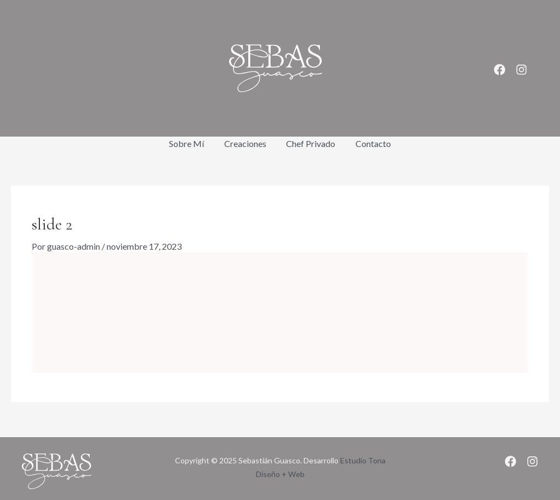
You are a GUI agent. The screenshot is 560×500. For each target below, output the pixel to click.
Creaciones (246, 143)
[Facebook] (499, 69)
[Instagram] (521, 69)
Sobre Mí (190, 143)
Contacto (369, 143)
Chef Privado (309, 143)
